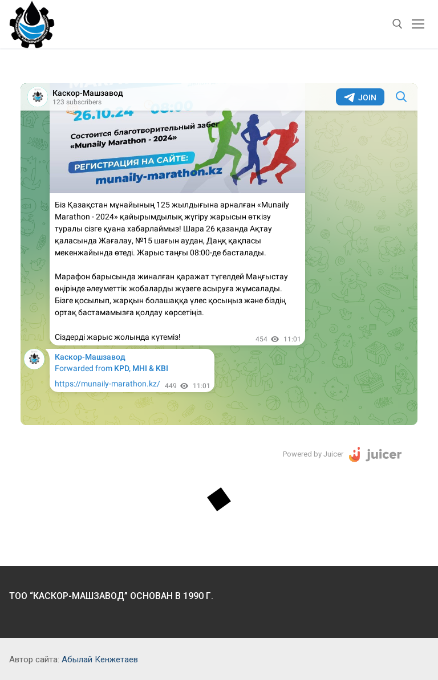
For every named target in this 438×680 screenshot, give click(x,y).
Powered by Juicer (313, 454)
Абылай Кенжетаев (100, 659)
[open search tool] (397, 24)
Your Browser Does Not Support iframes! (219, 254)
